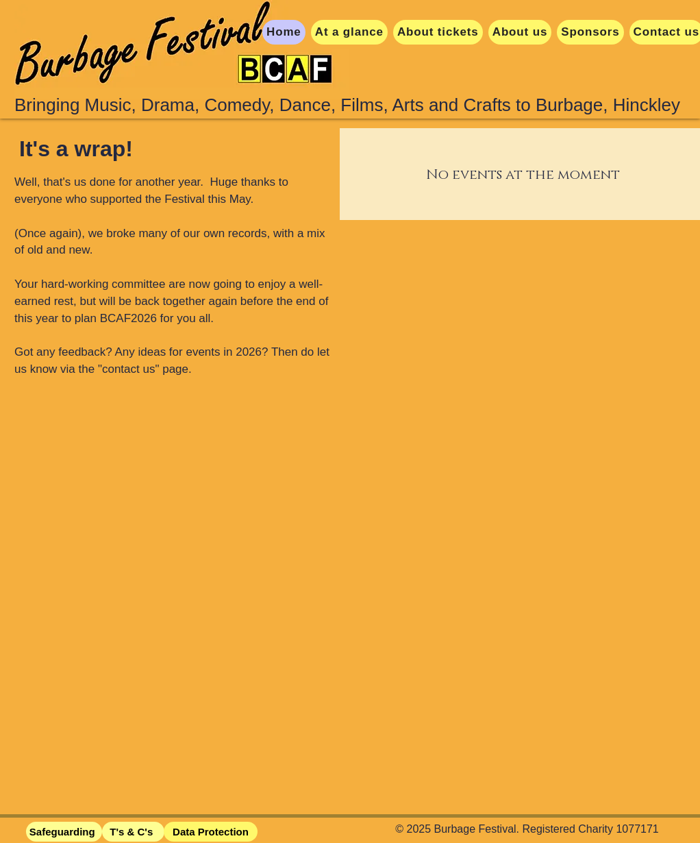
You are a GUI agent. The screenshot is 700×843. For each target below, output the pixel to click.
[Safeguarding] (64, 832)
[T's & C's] (133, 832)
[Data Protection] (211, 832)
